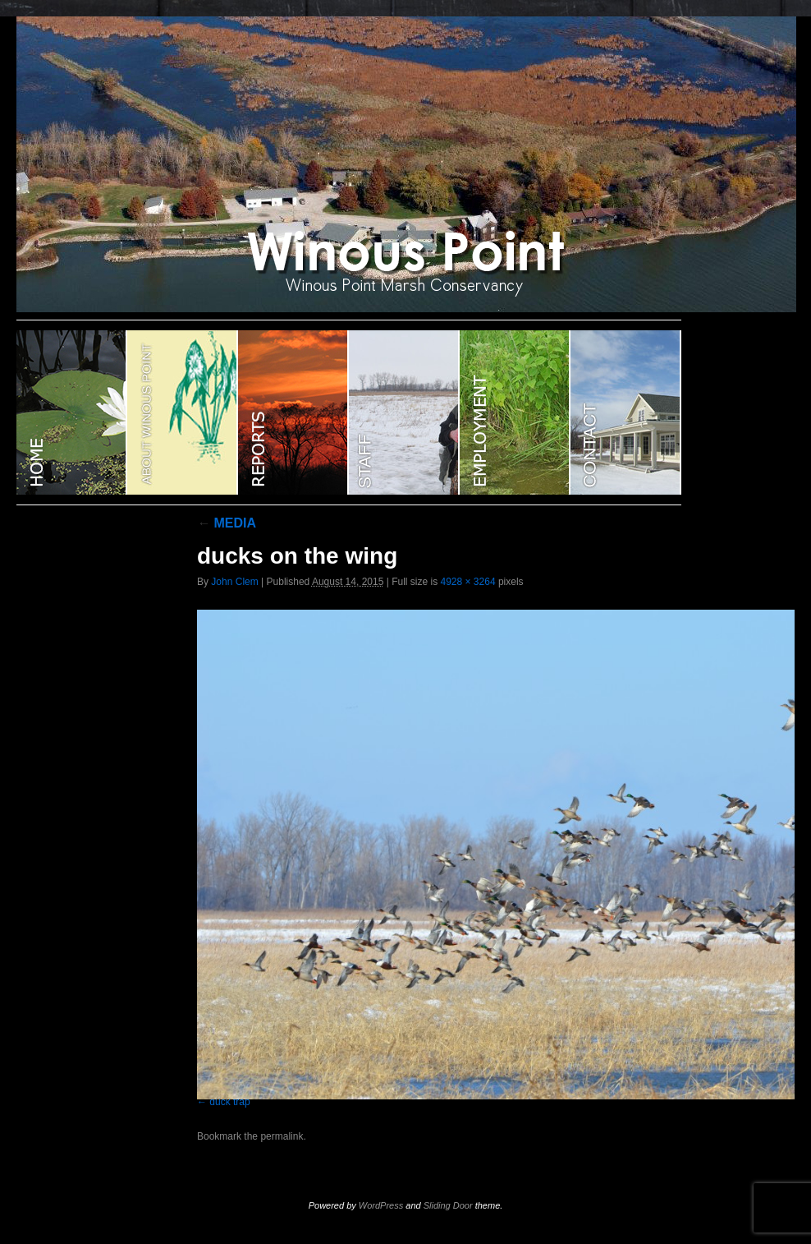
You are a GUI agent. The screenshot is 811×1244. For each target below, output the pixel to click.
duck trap (229, 1102)
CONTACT (625, 412)
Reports (293, 412)
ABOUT (182, 412)
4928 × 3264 (467, 581)
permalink (281, 1136)
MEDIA (226, 523)
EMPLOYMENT (515, 412)
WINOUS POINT (71, 412)
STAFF (404, 412)
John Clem (234, 581)
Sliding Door (448, 1205)
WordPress (381, 1205)
